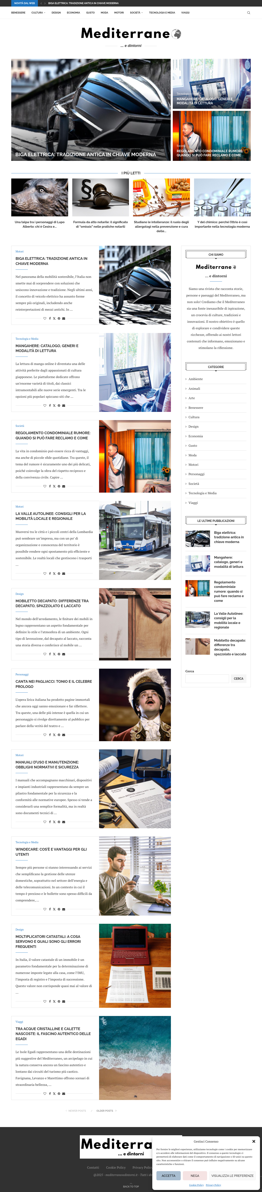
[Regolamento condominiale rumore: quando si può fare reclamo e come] (212, 136)
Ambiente (196, 379)
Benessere (18, 12)
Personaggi (196, 474)
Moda (104, 12)
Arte (192, 398)
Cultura (37, 12)
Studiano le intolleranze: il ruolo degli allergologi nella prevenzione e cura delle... (161, 226)
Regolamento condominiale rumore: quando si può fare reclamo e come (210, 153)
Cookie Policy (196, 1184)
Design (56, 12)
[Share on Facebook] (50, 318)
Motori (119, 12)
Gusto (90, 12)
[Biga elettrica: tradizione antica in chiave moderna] (91, 110)
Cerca (189, 671)
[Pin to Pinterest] (59, 318)
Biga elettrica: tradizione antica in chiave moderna (83, 3)
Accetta (168, 1176)
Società (135, 12)
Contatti (93, 1167)
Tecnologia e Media (162, 12)
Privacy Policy (213, 1184)
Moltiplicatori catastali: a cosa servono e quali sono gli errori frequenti (48, 941)
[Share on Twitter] (54, 318)
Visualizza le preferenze (232, 1176)
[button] (254, 1141)
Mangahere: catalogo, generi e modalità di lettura (205, 101)
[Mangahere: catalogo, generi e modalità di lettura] (212, 84)
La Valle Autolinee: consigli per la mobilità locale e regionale (228, 620)
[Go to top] (131, 1186)
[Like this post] (44, 318)
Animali (194, 388)
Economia (73, 12)
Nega (195, 1176)
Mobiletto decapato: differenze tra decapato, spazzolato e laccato (230, 647)
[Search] (249, 13)
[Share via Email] (63, 318)
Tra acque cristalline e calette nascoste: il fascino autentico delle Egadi (53, 1034)
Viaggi (185, 12)
